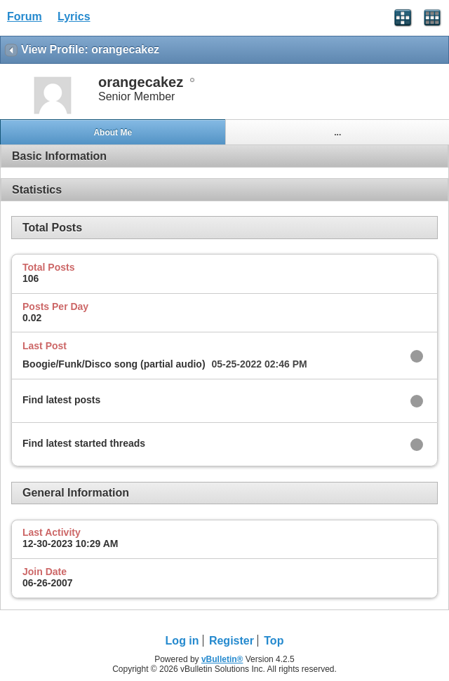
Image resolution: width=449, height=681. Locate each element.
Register (231, 641)
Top (273, 641)
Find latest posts (61, 399)
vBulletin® (222, 659)
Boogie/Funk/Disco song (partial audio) (114, 364)
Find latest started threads (83, 443)
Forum (24, 16)
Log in (182, 641)
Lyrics (74, 16)
